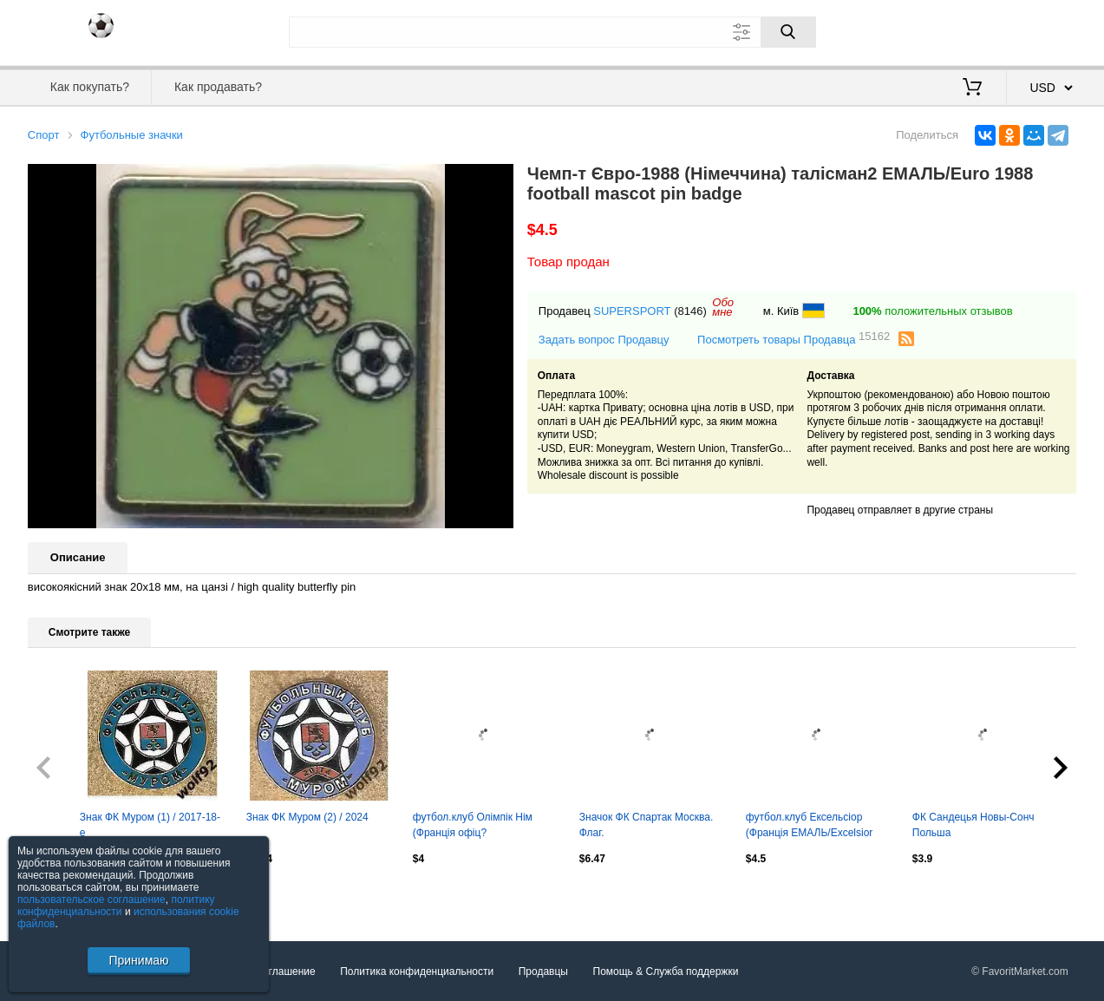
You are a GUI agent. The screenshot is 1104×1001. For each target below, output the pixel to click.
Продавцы (543, 971)
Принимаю (138, 960)
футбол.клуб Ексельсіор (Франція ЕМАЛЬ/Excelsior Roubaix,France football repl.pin (809, 826)
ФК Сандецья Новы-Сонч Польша (973, 825)
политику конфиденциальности (116, 905)
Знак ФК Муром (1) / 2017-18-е (150, 825)
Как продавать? (218, 87)
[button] (498, 179)
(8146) (690, 310)
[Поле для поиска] (552, 32)
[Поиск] (788, 32)
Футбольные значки (132, 134)
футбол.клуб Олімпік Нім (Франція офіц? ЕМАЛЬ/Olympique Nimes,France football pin (472, 826)
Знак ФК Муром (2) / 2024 (307, 817)
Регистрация (1040, 30)
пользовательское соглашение (91, 899)
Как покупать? (89, 87)
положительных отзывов (932, 310)
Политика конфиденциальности (416, 971)
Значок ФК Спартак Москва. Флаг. (646, 825)
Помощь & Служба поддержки (666, 971)
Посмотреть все (66, 895)
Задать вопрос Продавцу (604, 339)
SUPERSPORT (631, 310)
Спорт (44, 134)
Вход (975, 30)
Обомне (723, 307)
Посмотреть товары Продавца (793, 338)
